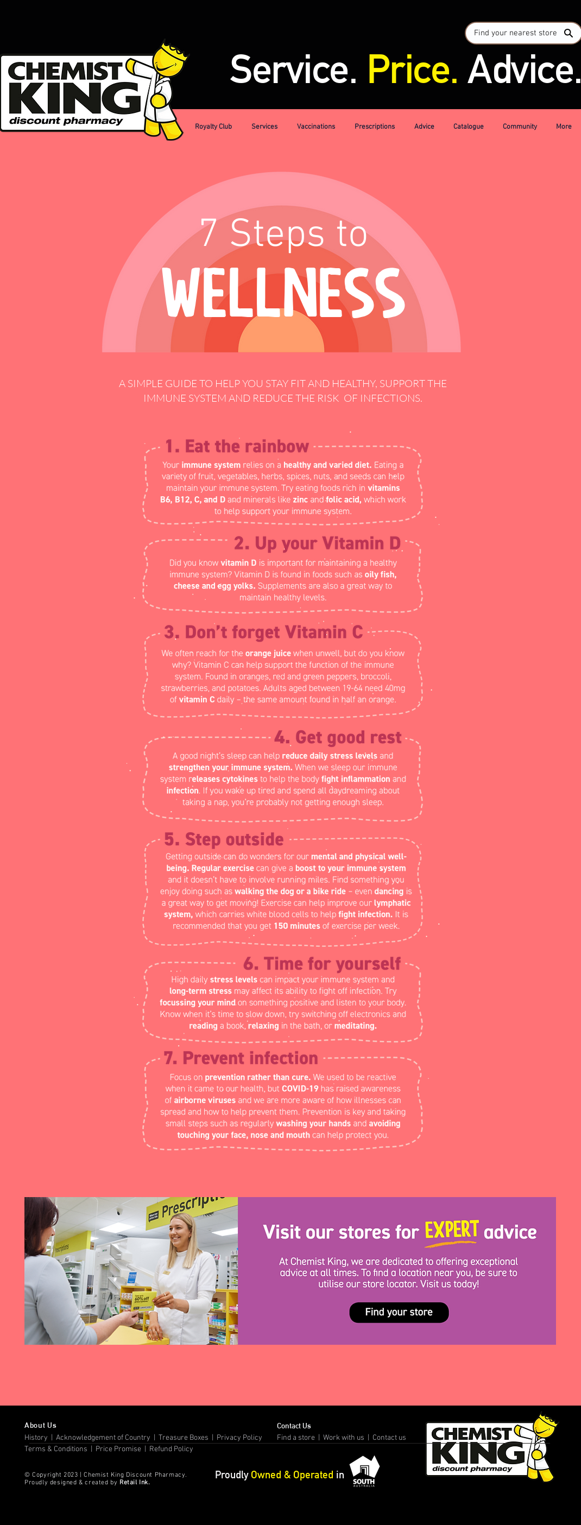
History (36, 1437)
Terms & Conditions (56, 1449)
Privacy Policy (240, 1437)
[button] (215, 127)
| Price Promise (115, 1449)
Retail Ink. (134, 1482)
